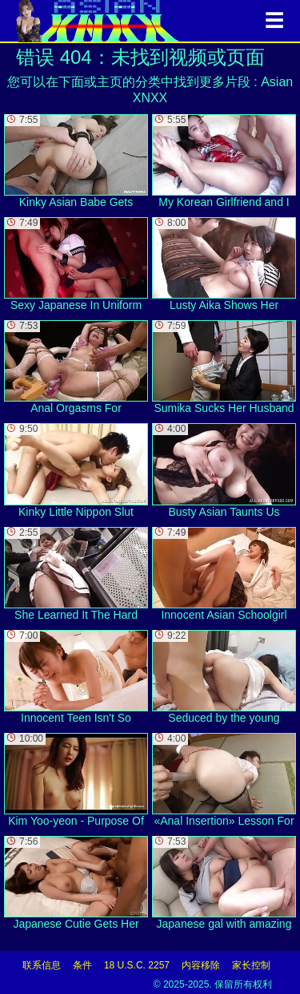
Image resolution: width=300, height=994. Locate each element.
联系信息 (41, 965)
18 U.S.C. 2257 (137, 965)
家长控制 (251, 965)
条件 (82, 965)
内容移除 (201, 965)
